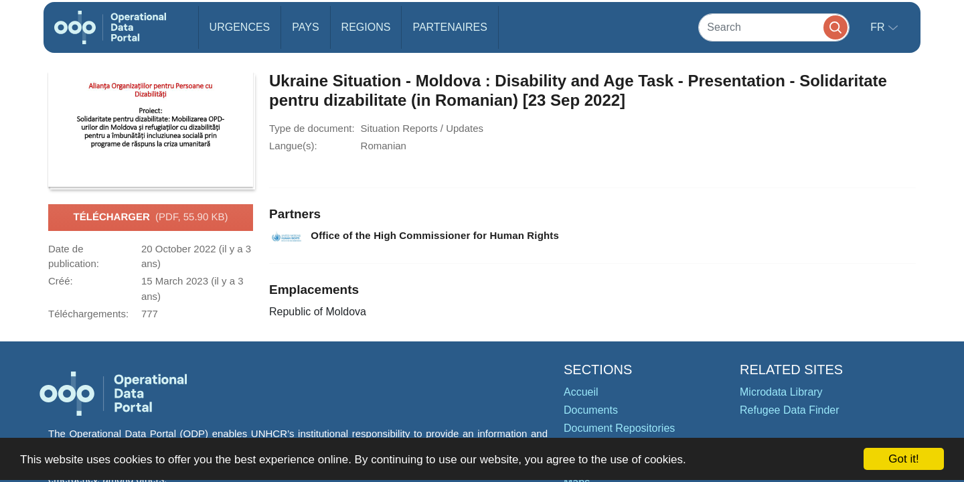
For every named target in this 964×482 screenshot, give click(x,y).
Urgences (240, 27)
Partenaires (449, 27)
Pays (305, 27)
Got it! (903, 459)
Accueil (581, 392)
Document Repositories (619, 428)
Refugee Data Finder (789, 410)
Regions (366, 27)
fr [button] (879, 27)
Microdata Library (781, 392)
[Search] (774, 27)
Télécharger (151, 218)
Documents (591, 410)
